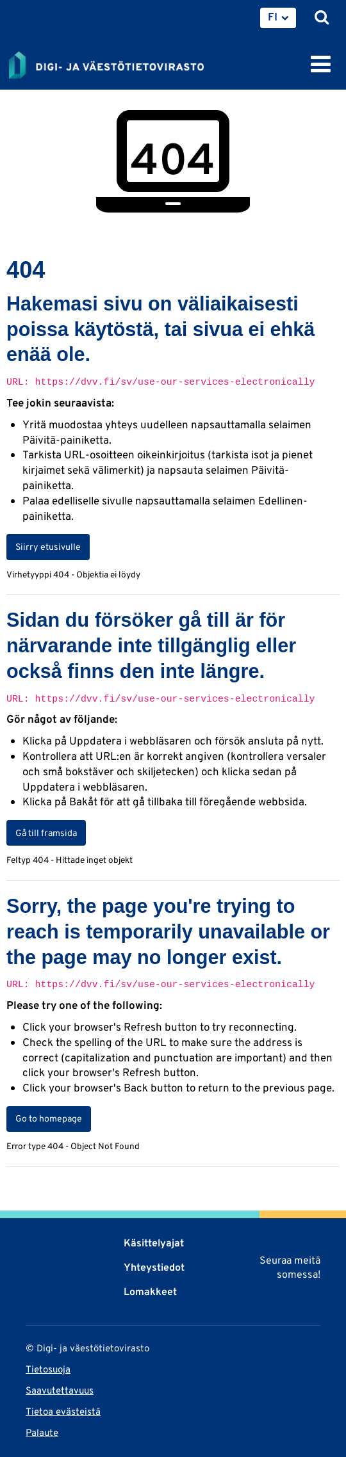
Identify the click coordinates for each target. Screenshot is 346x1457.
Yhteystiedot (154, 1267)
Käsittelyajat (154, 1243)
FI (272, 17)
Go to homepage (48, 1118)
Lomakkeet (150, 1291)
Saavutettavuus (60, 1390)
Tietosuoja (48, 1369)
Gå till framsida (46, 833)
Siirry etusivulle (48, 546)
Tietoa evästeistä (63, 1411)
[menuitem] (278, 18)
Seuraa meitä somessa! (290, 1267)
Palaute (42, 1432)
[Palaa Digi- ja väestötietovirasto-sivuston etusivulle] (106, 62)
